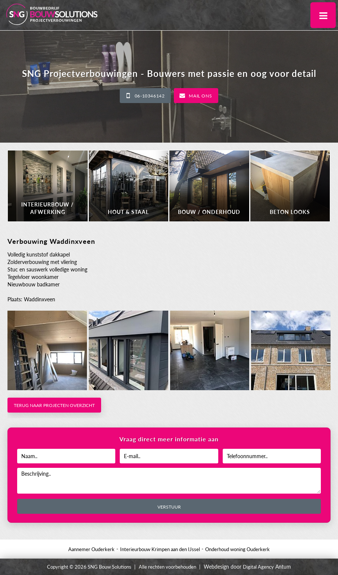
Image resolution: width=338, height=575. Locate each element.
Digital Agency (258, 567)
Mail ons (200, 96)
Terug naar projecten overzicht (54, 405)
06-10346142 (150, 96)
